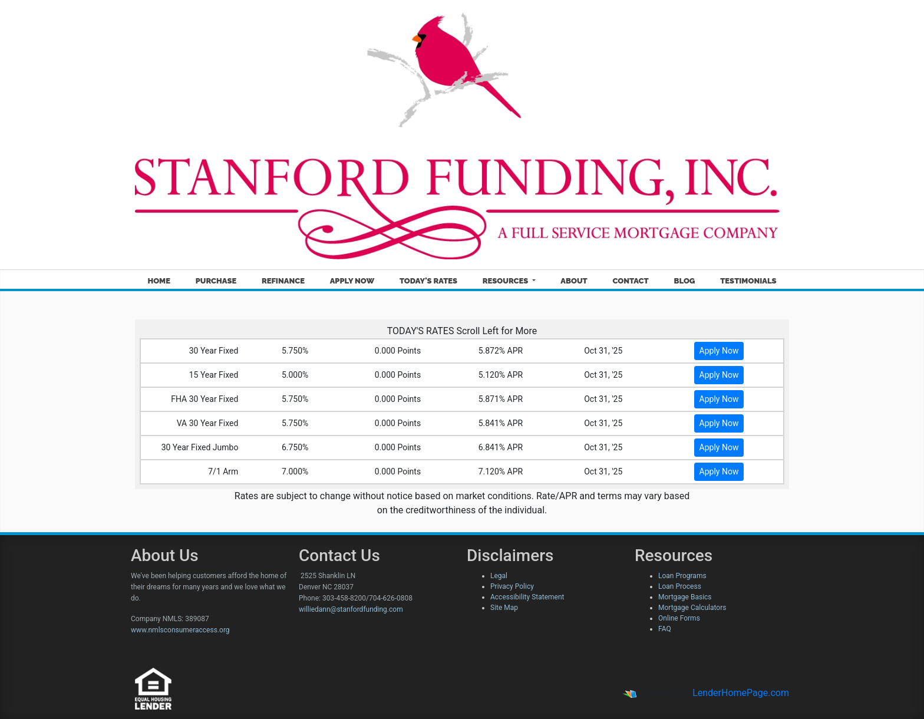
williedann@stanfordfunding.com (351, 609)
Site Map (504, 607)
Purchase (216, 280)
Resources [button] (506, 280)
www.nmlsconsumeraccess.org (180, 630)
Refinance (283, 280)
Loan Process (679, 586)
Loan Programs (682, 576)
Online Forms (679, 618)
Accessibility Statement (527, 597)
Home (158, 280)
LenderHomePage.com (740, 692)
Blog (684, 280)
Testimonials (748, 280)
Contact (630, 280)
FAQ (664, 629)
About (573, 280)
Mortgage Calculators (692, 607)
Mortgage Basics (685, 597)
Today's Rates (428, 280)
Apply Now (352, 280)
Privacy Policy (512, 586)
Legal (498, 576)
